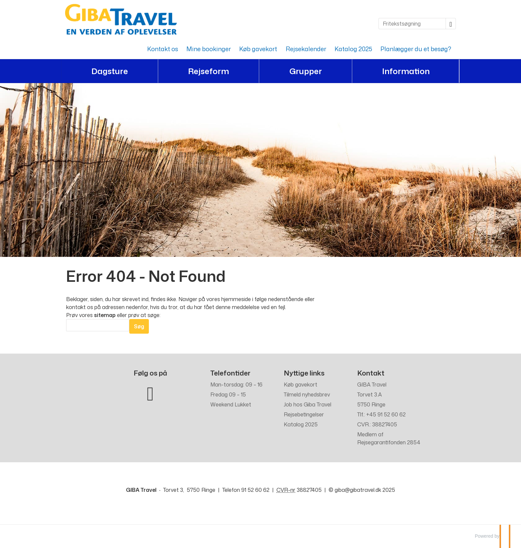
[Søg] (97, 325)
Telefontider (230, 373)
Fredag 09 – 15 (228, 394)
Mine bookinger (208, 49)
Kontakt (370, 373)
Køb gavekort (258, 49)
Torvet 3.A (369, 394)
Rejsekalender (306, 49)
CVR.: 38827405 (377, 424)
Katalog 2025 (353, 49)
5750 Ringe (371, 404)
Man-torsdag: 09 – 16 (236, 384)
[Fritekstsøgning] (412, 23)
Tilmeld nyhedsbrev (307, 394)
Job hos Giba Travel (307, 404)
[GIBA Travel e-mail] (358, 489)
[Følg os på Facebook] (150, 392)
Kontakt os (162, 49)
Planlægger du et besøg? (415, 49)
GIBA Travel (371, 384)
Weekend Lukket (230, 404)
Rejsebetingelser (304, 414)
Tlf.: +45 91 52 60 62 (381, 414)
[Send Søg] (139, 326)
